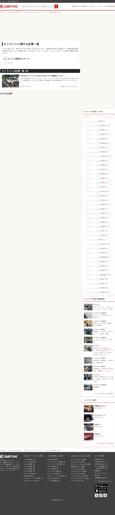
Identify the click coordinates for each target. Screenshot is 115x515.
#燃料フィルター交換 (99, 323)
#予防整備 (99, 325)
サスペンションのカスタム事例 (80, 464)
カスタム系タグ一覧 (77, 480)
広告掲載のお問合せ (101, 478)
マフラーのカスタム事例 (78, 471)
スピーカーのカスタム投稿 (79, 476)
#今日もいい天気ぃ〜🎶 (103, 379)
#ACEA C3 (102, 377)
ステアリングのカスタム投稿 (80, 478)
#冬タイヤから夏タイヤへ (103, 350)
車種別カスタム (65, 86)
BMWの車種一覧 (29, 476)
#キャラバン (101, 307)
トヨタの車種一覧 (29, 459)
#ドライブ (107, 370)
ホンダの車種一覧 (29, 464)
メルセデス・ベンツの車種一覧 (33, 478)
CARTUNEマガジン (101, 462)
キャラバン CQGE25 (99, 313)
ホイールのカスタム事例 (78, 459)
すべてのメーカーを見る (31, 480)
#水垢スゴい (96, 317)
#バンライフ (96, 339)
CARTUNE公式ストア (101, 464)
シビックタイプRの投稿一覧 (56, 464)
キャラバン (74, 86)
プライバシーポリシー (101, 473)
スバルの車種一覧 (29, 469)
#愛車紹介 (96, 331)
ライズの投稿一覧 (52, 466)
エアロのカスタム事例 (78, 473)
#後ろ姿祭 (96, 360)
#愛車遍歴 (96, 387)
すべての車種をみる (53, 480)
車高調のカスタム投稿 (78, 466)
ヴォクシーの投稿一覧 (54, 473)
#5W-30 (95, 377)
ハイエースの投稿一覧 (54, 471)
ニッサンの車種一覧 (30, 462)
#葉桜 (107, 333)
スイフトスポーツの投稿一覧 (56, 462)
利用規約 (97, 471)
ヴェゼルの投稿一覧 (53, 478)
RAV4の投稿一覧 (52, 459)
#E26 (94, 307)
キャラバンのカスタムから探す (103, 393)
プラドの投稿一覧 (52, 469)
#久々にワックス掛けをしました (102, 315)
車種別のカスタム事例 (79, 6)
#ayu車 (102, 333)
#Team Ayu (104, 331)
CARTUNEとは (99, 459)
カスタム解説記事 (109, 6)
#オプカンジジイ (103, 354)
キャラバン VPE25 (99, 329)
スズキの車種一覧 (29, 471)
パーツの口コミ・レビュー (94, 6)
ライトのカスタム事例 (78, 469)
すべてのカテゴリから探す (105, 443)
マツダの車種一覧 (29, 466)
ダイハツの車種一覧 (30, 473)
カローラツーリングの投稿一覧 (57, 476)
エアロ (8, 63)
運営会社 (97, 475)
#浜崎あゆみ (99, 362)
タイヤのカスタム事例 (78, 462)
